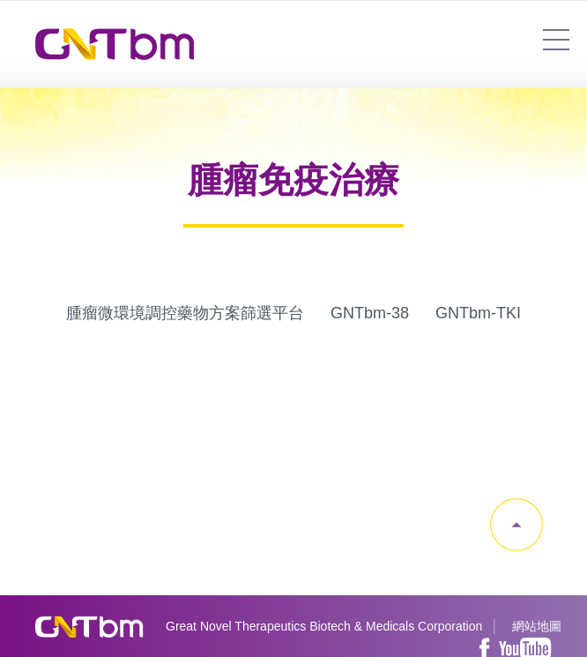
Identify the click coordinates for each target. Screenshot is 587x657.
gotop (516, 524)
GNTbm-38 (370, 313)
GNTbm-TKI (478, 313)
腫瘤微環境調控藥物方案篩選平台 (185, 313)
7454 (556, 40)
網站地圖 (536, 626)
